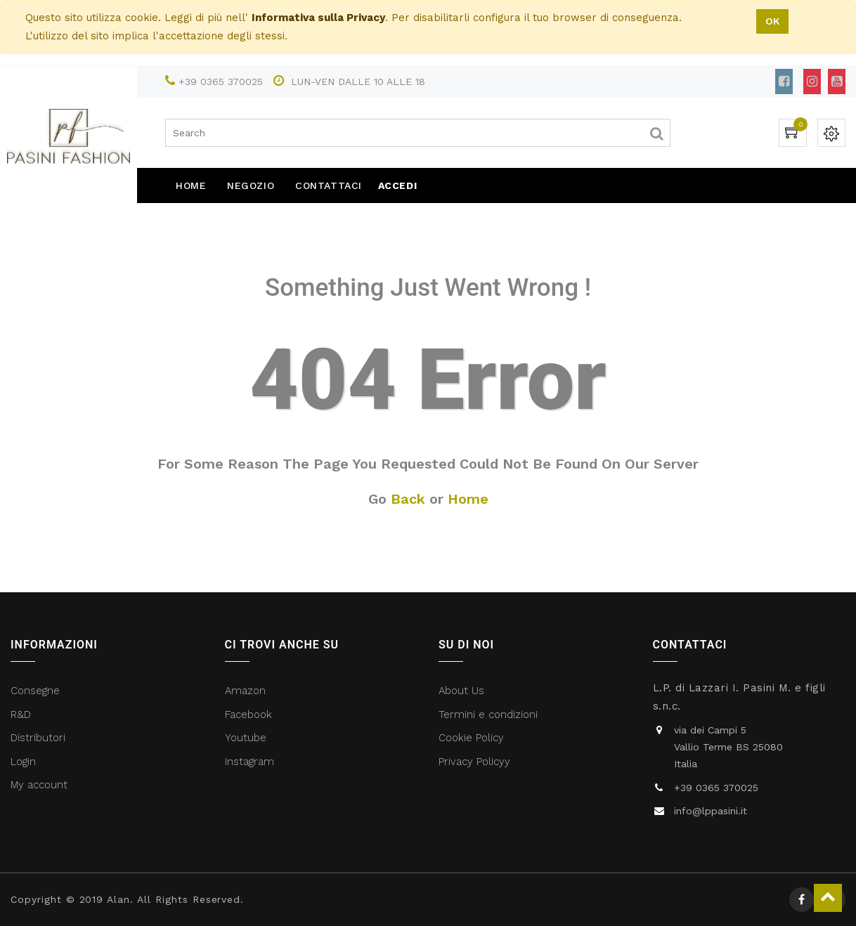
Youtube (245, 737)
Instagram (249, 761)
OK (772, 21)
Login (23, 761)
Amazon (245, 690)
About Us (461, 690)
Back (408, 498)
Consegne (35, 690)
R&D (21, 714)
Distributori (40, 737)
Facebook (250, 714)
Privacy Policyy (476, 761)
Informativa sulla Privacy (318, 17)
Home (468, 498)
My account (39, 784)
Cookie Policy (471, 737)
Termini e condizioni (490, 714)
